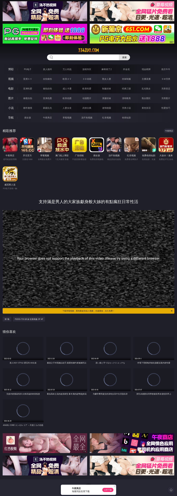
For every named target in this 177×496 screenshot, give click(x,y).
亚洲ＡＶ (27, 78)
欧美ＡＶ (67, 78)
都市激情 (27, 107)
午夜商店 (47, 117)
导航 (11, 117)
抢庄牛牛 (165, 69)
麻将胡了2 (106, 69)
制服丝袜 (106, 88)
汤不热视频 (86, 117)
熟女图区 (146, 98)
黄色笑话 (146, 107)
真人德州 (47, 69)
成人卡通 (67, 88)
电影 (11, 88)
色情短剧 (126, 117)
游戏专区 (86, 69)
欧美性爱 (86, 88)
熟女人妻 (106, 78)
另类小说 (126, 107)
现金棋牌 (146, 69)
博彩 (11, 69)
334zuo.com (88, 50)
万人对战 (67, 69)
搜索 (124, 57)
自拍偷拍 (47, 78)
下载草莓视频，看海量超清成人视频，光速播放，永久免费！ (117, 311)
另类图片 (165, 98)
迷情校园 (106, 107)
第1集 (7, 319)
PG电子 (27, 69)
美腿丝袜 (106, 98)
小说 (11, 108)
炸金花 (126, 69)
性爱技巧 (165, 107)
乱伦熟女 (146, 88)
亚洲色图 (47, 98)
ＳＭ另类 (165, 78)
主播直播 (146, 78)
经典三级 (126, 88)
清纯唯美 (126, 98)
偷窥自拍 (27, 98)
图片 (11, 98)
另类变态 (165, 88)
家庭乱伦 (47, 107)
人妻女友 (67, 107)
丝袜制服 (126, 78)
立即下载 (108, 490)
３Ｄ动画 (86, 78)
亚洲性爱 (27, 88)
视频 (11, 79)
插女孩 (27, 117)
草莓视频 (67, 117)
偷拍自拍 (47, 88)
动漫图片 (86, 98)
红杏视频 (106, 117)
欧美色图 (67, 98)
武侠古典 (86, 107)
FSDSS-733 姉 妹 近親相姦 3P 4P (29, 319)
